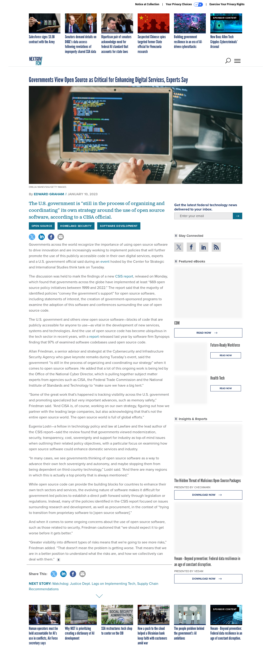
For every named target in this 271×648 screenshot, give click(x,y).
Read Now (208, 333)
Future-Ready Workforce (225, 345)
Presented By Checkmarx (192, 487)
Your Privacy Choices (184, 5)
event (104, 261)
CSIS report (124, 276)
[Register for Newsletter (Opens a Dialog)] (237, 216)
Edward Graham (49, 194)
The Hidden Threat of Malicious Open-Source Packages (207, 480)
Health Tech (217, 378)
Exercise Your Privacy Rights (226, 4)
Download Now (208, 495)
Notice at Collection (147, 4)
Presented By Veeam (188, 571)
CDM (177, 323)
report (94, 336)
